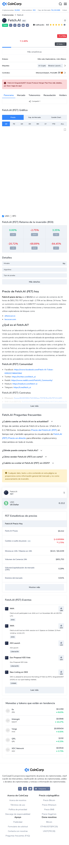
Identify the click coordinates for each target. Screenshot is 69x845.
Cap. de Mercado (34, 117)
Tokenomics (34, 95)
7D (14, 124)
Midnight (16, 719)
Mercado (21, 95)
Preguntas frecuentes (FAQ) (18, 835)
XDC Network (18, 748)
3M (30, 124)
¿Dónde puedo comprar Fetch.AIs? (22, 450)
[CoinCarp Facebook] (25, 788)
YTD (53, 124)
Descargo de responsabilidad (17, 814)
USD (7, 216)
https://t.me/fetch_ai (22, 387)
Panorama (9, 95)
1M (22, 124)
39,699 (17, 10)
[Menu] (65, 4)
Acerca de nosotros (17, 800)
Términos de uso (17, 805)
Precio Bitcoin (49, 800)
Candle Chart (56, 117)
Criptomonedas (8, 15)
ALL (62, 124)
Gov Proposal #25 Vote (17, 657)
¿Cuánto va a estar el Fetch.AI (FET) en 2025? (28, 463)
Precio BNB (49, 809)
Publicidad (17, 822)
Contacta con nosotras (18, 831)
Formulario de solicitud (18, 826)
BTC (14, 216)
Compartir (34, 101)
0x (13, 709)
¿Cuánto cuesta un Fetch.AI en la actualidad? (27, 421)
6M (38, 124)
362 (34, 10)
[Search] (60, 4)
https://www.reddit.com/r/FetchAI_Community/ (31, 380)
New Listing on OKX (16, 672)
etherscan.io (10, 316)
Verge (14, 729)
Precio (13, 117)
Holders (63, 95)
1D (6, 124)
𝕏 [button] (10, 25)
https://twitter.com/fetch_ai (24, 376)
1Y (45, 124)
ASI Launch (12, 643)
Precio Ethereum (49, 805)
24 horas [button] (60, 44)
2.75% (62, 36)
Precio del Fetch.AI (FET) (44, 430)
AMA (9, 608)
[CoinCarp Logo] (12, 4)
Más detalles (34, 282)
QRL (14, 738)
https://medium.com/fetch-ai (25, 383)
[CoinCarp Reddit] (30, 788)
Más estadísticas (34, 52)
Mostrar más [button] (34, 587)
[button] (14, 25)
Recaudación (50, 95)
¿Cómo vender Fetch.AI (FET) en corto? (24, 456)
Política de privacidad (18, 809)
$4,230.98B (55, 10)
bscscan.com (10, 319)
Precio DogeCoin (49, 814)
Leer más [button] (34, 406)
